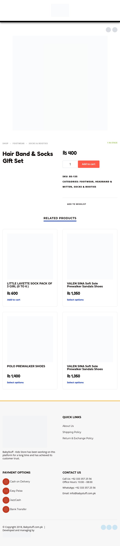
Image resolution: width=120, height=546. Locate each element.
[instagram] (109, 527)
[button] (6, 10)
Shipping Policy (72, 432)
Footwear (19, 143)
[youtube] (114, 527)
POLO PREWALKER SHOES (26, 366)
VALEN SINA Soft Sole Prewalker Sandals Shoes (85, 285)
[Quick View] (45, 300)
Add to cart (88, 164)
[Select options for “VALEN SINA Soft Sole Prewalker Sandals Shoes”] (84, 300)
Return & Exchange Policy (78, 438)
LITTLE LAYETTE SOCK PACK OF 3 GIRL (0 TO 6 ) (29, 285)
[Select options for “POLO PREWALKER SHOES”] (24, 382)
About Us (68, 426)
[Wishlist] (76, 204)
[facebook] (103, 527)
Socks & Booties (38, 143)
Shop (5, 143)
